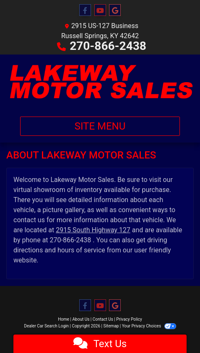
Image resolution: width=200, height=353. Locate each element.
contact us (29, 220)
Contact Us (103, 319)
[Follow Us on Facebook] (85, 10)
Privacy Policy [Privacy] (129, 319)
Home (63, 319)
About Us (81, 319)
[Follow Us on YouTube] (100, 10)
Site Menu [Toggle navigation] (100, 126)
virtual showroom (39, 190)
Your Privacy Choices (149, 326)
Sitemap (111, 326)
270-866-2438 (108, 46)
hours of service (81, 250)
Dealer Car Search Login (46, 326)
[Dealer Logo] (100, 82)
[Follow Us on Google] (115, 10)
